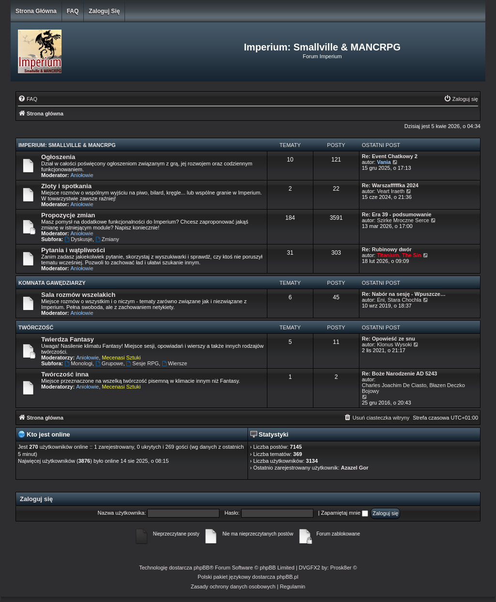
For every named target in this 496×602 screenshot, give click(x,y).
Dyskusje (78, 239)
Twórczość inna (65, 374)
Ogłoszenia (58, 157)
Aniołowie (82, 175)
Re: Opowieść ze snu (388, 339)
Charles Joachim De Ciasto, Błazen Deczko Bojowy (413, 388)
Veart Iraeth (390, 191)
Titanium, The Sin (399, 255)
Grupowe (109, 363)
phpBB (202, 567)
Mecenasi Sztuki (121, 357)
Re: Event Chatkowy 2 (390, 156)
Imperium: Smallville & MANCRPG (67, 145)
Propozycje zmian (68, 215)
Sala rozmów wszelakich (78, 294)
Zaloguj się (104, 11)
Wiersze (174, 363)
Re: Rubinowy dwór (387, 249)
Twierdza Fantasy (67, 339)
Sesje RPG (142, 363)
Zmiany (107, 239)
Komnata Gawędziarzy (52, 283)
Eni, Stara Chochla (399, 300)
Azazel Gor (355, 468)
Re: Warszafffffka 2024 (390, 185)
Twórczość (35, 327)
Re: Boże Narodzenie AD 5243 (399, 373)
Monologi (78, 363)
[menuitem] (27, 99)
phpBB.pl (287, 577)
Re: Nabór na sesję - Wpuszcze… (404, 294)
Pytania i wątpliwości (73, 250)
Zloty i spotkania (66, 186)
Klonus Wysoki (394, 344)
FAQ (73, 11)
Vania (384, 162)
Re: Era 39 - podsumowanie (397, 214)
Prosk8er (341, 567)
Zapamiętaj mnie (344, 513)
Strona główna (36, 11)
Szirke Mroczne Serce (403, 220)
